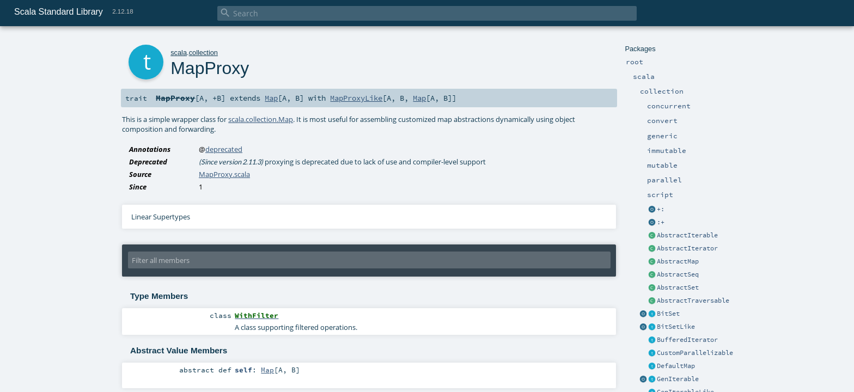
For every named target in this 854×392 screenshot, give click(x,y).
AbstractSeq (678, 274)
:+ (660, 222)
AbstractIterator (687, 248)
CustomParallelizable (695, 353)
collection (203, 52)
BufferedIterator (687, 340)
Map (271, 98)
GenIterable (678, 379)
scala (178, 52)
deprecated (223, 149)
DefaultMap (676, 366)
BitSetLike (676, 326)
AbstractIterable (687, 235)
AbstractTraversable (693, 300)
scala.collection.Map (260, 119)
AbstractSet (678, 287)
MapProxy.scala (224, 174)
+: (660, 209)
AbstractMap (678, 261)
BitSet (668, 313)
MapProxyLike (356, 98)
